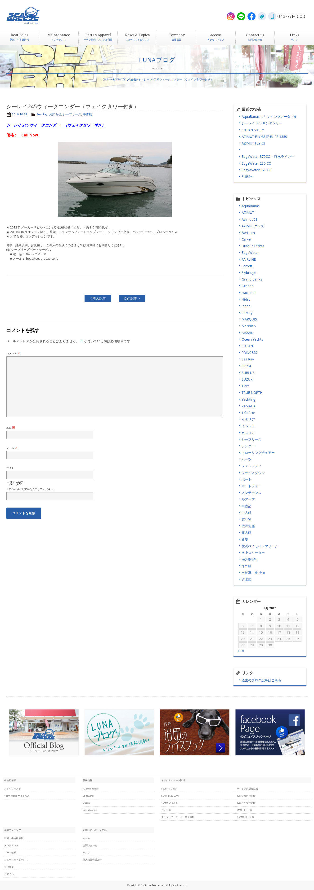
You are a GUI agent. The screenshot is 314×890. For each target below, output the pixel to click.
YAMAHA (249, 406)
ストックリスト (12, 788)
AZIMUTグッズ (253, 226)
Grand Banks (252, 279)
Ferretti (247, 266)
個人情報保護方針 (92, 859)
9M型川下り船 (244, 809)
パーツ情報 (10, 852)
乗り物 (246, 519)
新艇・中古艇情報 (13, 838)
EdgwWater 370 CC (256, 170)
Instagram (231, 16)
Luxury (247, 312)
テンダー (248, 446)
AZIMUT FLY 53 (253, 143)
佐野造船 (248, 526)
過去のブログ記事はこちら (261, 680)
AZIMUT (248, 212)
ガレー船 (166, 809)
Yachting (248, 399)
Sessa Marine (90, 809)
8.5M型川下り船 (245, 817)
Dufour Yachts (253, 246)
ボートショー (251, 486)
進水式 (246, 579)
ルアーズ (248, 499)
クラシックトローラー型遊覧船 (177, 817)
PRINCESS (249, 352)
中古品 (246, 506)
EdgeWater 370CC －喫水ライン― (268, 156)
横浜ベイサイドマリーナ (260, 546)
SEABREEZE (31, 15)
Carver (247, 239)
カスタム (248, 432)
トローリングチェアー (258, 452)
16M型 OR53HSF (170, 802)
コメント (13, 353)
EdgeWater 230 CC (256, 163)
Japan (246, 306)
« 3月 (241, 651)
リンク (86, 852)
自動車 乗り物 (253, 572)
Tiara (245, 386)
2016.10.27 (19, 114)
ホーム (105, 79)
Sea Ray (41, 114)
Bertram (248, 232)
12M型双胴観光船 (246, 795)
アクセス (9, 873)
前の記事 (98, 298)
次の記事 (132, 298)
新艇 (245, 539)
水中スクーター (253, 552)
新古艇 (246, 532)
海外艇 (246, 566)
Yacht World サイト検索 (16, 795)
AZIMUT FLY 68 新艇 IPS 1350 (264, 136)
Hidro (246, 299)
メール (12, 448)
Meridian (249, 326)
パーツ (246, 459)
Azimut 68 (249, 219)
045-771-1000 (291, 16)
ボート (246, 479)
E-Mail (262, 16)
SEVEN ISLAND (168, 788)
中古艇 (87, 114)
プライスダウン (253, 472)
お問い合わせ (90, 845)
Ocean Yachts (252, 339)
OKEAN (247, 346)
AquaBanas (251, 206)
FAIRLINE (249, 259)
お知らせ (55, 114)
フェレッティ (251, 466)
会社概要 (9, 866)
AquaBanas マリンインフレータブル (269, 116)
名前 (10, 428)
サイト (10, 467)
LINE (241, 16)
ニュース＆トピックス (16, 859)
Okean (86, 802)
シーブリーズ (72, 114)
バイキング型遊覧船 (247, 788)
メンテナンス (251, 492)
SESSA (246, 366)
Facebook (251, 16)
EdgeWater (250, 252)
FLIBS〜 (247, 176)
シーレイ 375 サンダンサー (262, 123)
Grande (247, 286)
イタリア (248, 419)
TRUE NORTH (252, 392)
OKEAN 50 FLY (253, 130)
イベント (248, 426)
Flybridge (249, 272)
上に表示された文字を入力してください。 (31, 489)
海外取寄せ (250, 559)
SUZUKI (247, 379)
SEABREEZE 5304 (170, 795)
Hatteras (248, 292)
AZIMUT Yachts (91, 788)
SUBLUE (248, 372)
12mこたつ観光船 (246, 802)
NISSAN (248, 332)
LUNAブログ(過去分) (126, 79)
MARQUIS (249, 319)
